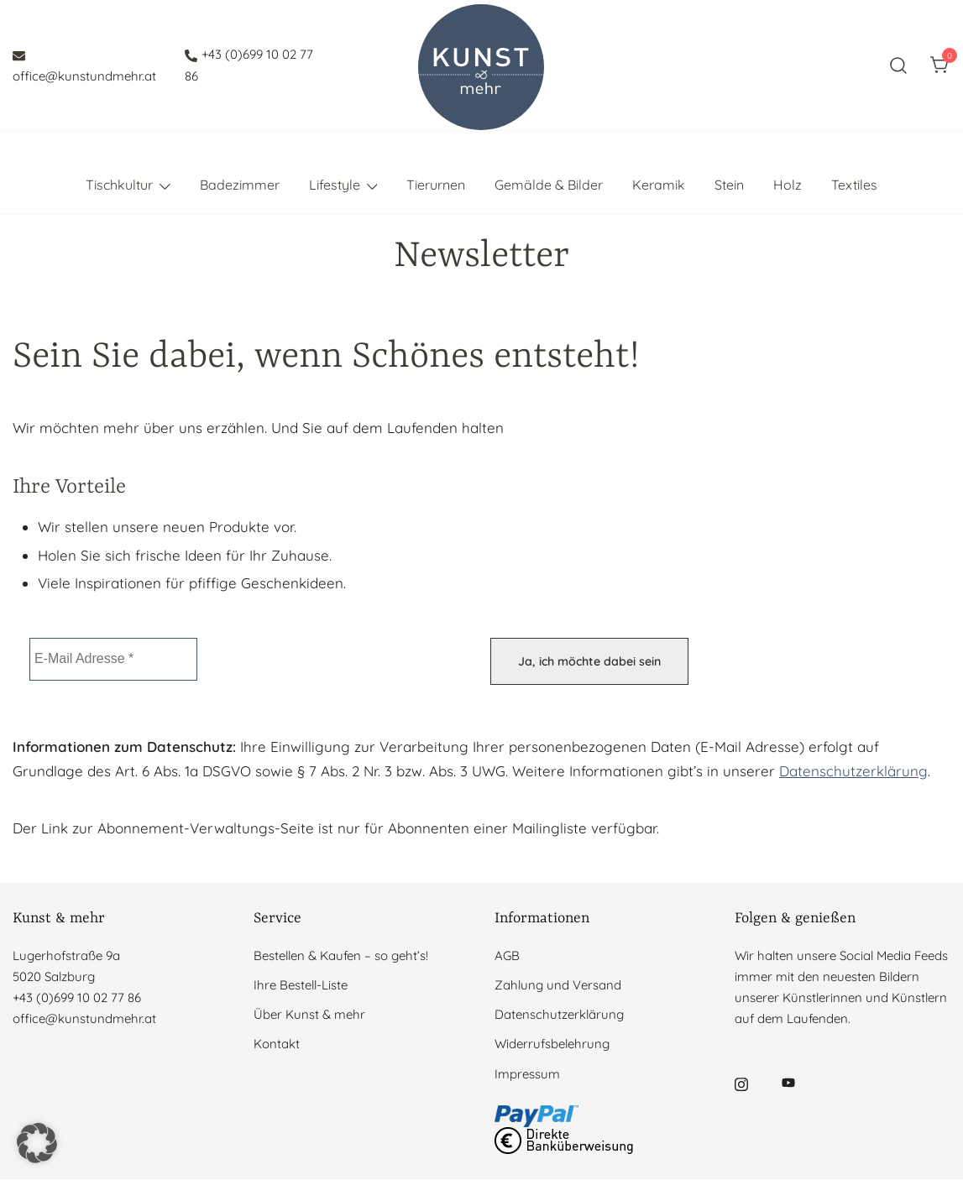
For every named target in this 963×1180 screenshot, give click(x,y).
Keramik (658, 184)
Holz (787, 184)
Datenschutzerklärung (853, 771)
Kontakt (277, 1044)
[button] (37, 1143)
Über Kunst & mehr (309, 1014)
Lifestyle (334, 184)
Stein (729, 184)
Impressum (527, 1074)
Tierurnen (435, 184)
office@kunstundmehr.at (84, 66)
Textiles (854, 184)
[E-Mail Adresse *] (113, 659)
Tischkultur (119, 184)
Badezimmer (240, 184)
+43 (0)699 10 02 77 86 (249, 64)
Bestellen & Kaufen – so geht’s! (341, 955)
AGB (507, 955)
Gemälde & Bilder (549, 184)
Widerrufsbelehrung (552, 1044)
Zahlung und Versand (558, 985)
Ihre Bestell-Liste (301, 985)
